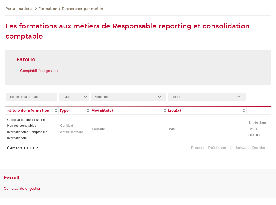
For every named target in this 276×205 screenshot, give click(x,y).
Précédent (217, 147)
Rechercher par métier (82, 9)
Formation (47, 9)
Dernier (259, 147)
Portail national (19, 9)
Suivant (242, 147)
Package (98, 128)
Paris (172, 128)
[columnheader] (31, 110)
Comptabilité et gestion (39, 71)
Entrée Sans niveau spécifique (257, 128)
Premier (198, 147)
